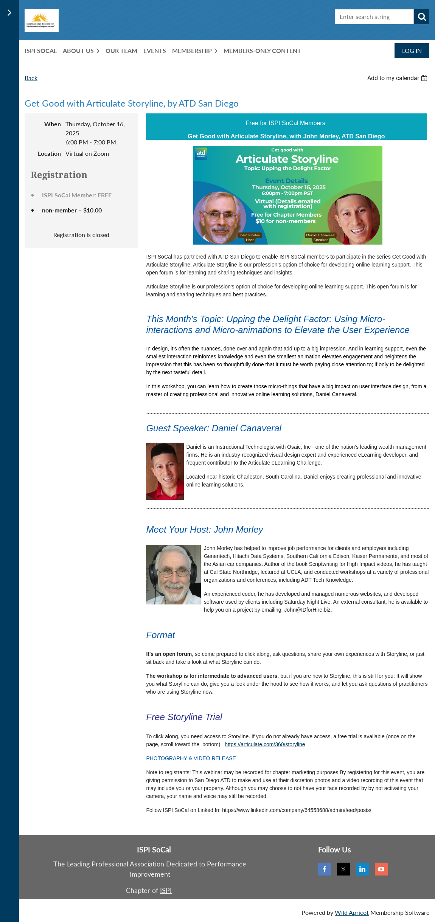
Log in (412, 50)
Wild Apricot (352, 912)
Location (49, 153)
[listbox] (398, 78)
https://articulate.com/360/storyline (265, 744)
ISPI (166, 890)
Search (421, 16)
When (52, 123)
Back (31, 77)
